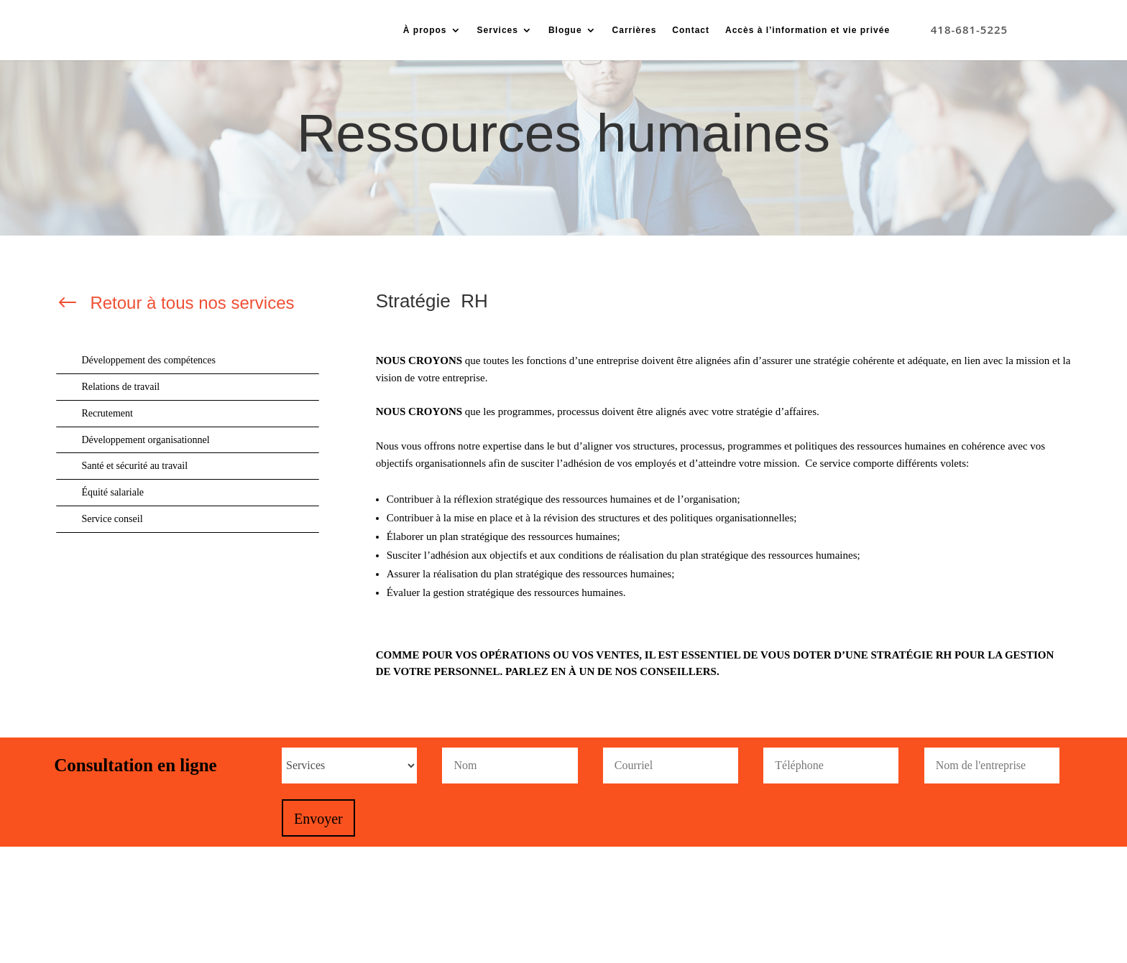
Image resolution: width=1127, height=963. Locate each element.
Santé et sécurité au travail (134, 465)
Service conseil (111, 518)
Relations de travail (120, 386)
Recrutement (107, 413)
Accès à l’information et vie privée (807, 30)
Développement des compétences (148, 360)
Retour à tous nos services (192, 302)
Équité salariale (112, 492)
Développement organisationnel (145, 439)
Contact (690, 30)
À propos (425, 30)
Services (497, 30)
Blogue (565, 30)
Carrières (634, 30)
